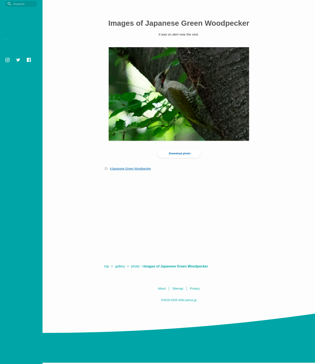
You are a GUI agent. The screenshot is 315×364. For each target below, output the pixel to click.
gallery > (122, 266)
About (8, 61)
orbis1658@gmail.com (18, 87)
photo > (137, 266)
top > (108, 266)
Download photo (179, 153)
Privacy (9, 65)
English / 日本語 (13, 75)
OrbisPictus (21, 12)
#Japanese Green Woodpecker (130, 168)
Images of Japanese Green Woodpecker (178, 266)
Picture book (16, 42)
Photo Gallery (17, 48)
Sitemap (9, 70)
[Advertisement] (178, 217)
